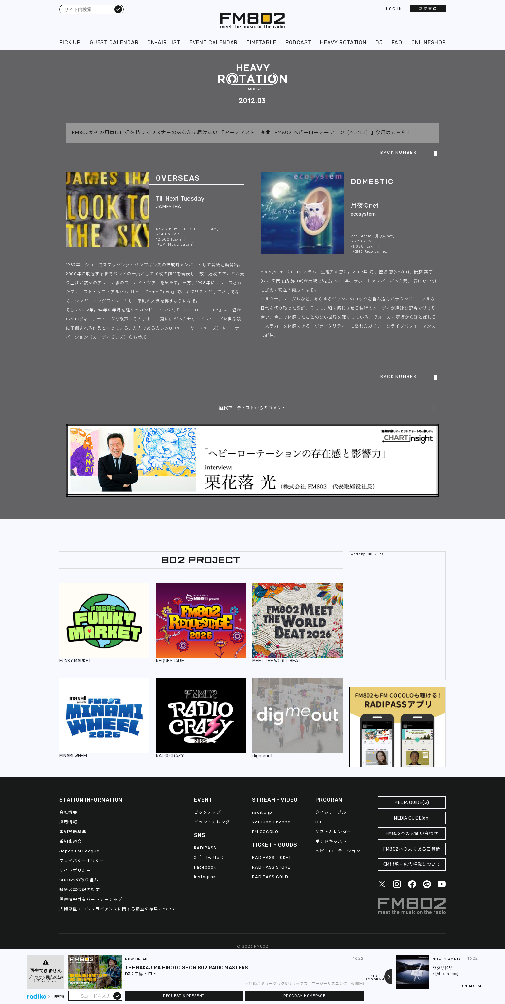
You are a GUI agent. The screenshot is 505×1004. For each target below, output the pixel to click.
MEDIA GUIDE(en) (412, 818)
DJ (379, 42)
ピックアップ (207, 812)
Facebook (205, 867)
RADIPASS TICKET (271, 857)
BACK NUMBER (398, 152)
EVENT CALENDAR (213, 42)
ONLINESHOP (428, 42)
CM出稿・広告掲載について (412, 864)
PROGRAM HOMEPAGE (304, 996)
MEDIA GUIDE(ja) (412, 802)
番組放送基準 (72, 831)
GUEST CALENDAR (114, 42)
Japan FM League (79, 851)
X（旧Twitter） (210, 857)
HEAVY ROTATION (343, 42)
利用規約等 (56, 997)
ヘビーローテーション (337, 851)
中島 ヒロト (146, 973)
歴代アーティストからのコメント (252, 408)
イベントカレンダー (214, 822)
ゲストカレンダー (333, 831)
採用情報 (68, 822)
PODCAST (298, 42)
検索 (118, 9)
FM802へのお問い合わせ (412, 833)
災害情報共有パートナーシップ (90, 899)
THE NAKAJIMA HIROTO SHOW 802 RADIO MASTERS (186, 967)
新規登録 (428, 8)
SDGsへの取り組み (78, 880)
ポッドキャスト (331, 841)
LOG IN (394, 8)
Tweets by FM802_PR (366, 554)
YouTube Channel (272, 822)
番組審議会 (70, 841)
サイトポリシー (75, 870)
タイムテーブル (331, 812)
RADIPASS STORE (271, 867)
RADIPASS (205, 847)
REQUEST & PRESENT (184, 996)
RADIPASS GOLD (270, 876)
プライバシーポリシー (81, 860)
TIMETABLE (261, 42)
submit (117, 996)
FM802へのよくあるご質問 (411, 849)
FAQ (397, 42)
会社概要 (68, 812)
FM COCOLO (265, 831)
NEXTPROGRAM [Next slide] (375, 978)
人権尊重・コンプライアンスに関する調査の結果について (117, 909)
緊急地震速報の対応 (79, 889)
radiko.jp (262, 812)
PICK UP (70, 42)
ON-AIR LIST (163, 42)
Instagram (205, 876)
